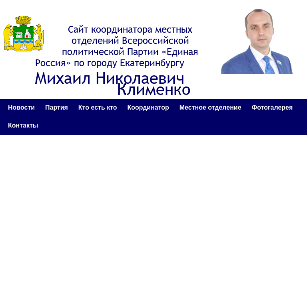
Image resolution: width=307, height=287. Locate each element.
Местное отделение (210, 107)
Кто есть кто (97, 107)
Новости (21, 107)
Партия (56, 107)
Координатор (148, 107)
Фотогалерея (272, 107)
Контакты (23, 125)
